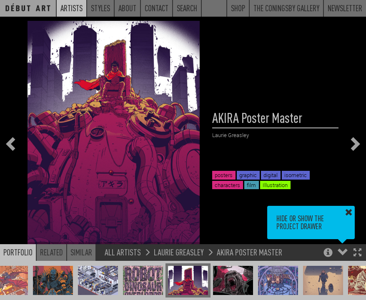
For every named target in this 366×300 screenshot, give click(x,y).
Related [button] (51, 252)
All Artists (123, 252)
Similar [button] (81, 252)
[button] (357, 253)
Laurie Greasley (179, 252)
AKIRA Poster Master (249, 252)
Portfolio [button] (18, 252)
